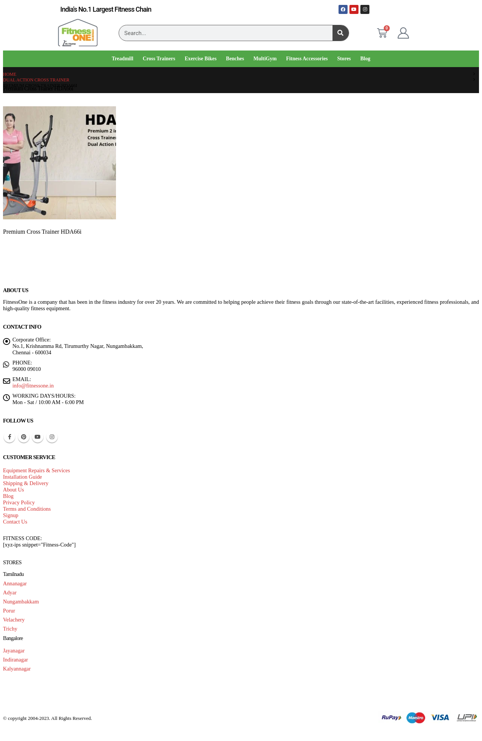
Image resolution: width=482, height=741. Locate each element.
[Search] (341, 33)
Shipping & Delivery (26, 483)
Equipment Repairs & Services (36, 470)
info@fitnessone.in (33, 386)
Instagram (52, 436)
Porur (9, 611)
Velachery (14, 620)
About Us (13, 490)
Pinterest (23, 436)
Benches (235, 58)
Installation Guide (22, 477)
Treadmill (122, 58)
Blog (365, 58)
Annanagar (15, 583)
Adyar (10, 592)
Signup (10, 515)
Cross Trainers (159, 58)
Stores (344, 58)
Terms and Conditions (27, 509)
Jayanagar (14, 651)
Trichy (10, 629)
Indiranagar (15, 660)
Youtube (37, 436)
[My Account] (403, 33)
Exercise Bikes (201, 58)
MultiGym (265, 58)
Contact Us (15, 522)
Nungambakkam (21, 602)
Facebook (9, 436)
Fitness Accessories (307, 58)
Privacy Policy (19, 502)
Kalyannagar (17, 669)
